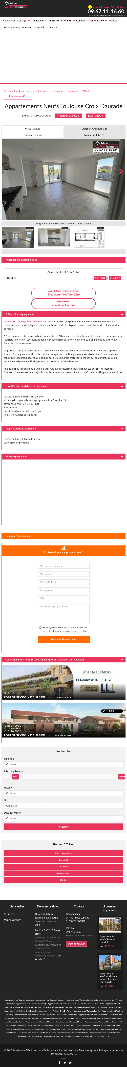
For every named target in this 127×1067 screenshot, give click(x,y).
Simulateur (26, 27)
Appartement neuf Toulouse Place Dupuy (43, 1025)
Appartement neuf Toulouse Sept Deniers (33, 1036)
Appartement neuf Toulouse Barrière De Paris (83, 1000)
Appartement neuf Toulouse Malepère (40, 1022)
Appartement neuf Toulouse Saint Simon (105, 1033)
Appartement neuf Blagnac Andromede (19, 1000)
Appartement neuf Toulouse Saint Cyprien (82, 1029)
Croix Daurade (56, 91)
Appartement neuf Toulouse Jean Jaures (30, 1015)
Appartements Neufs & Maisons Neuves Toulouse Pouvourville (108, 977)
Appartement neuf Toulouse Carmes (90, 1004)
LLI (91, 20)
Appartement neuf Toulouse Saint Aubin (50, 1029)
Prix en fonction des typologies (21, 259)
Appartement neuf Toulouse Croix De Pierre (54, 1011)
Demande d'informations (18, 536)
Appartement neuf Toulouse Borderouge (31, 1004)
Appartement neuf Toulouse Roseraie (20, 1029)
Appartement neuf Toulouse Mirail (97, 1022)
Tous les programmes (24, 91)
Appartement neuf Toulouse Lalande (66, 1018)
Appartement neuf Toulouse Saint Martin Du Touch (37, 1033)
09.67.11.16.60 (106, 11)
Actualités (9, 914)
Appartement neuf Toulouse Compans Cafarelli (103, 1007)
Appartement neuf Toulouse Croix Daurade (20, 1011)
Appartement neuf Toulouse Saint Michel (73, 1033)
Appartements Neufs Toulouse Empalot (107, 939)
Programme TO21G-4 (78, 91)
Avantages (22, 20)
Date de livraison (12, 812)
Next (120, 171)
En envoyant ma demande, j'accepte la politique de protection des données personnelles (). (65, 629)
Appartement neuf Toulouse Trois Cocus (94, 1036)
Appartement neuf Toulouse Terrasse (64, 1036)
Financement (10, 27)
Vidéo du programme (16, 456)
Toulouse (112, 20)
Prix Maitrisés (56, 20)
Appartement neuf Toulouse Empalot (86, 1011)
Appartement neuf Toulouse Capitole (62, 1004)
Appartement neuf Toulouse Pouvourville (75, 1025)
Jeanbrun (80, 20)
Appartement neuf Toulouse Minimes (69, 1022)
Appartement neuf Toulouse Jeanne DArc (61, 1015)
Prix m (40, 27)
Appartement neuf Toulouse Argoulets (50, 1000)
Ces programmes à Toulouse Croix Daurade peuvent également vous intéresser (44, 659)
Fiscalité (8, 787)
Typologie (9, 758)
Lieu (6, 800)
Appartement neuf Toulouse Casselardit (38, 1007)
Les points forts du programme (20, 428)
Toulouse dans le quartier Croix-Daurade (26, 321)
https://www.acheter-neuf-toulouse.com (79, 936)
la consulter (81, 631)
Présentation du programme (19, 314)
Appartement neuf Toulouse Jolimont (93, 1015)
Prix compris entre (13, 771)
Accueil (7, 91)
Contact (53, 27)
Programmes (8, 20)
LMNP (100, 20)
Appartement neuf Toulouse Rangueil (106, 1025)
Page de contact (76, 943)
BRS (69, 20)
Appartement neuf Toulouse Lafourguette (36, 1018)
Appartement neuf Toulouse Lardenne (96, 1018)
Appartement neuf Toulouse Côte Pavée (70, 1007)
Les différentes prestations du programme (26, 386)
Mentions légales (12, 920)
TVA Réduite (37, 20)
